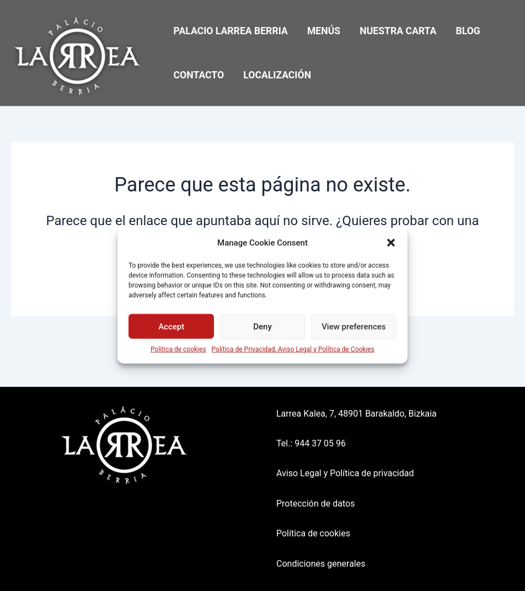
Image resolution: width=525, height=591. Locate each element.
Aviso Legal (299, 473)
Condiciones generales (320, 563)
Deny (262, 326)
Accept (171, 326)
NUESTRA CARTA (398, 30)
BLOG (468, 30)
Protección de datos (315, 503)
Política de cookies (178, 349)
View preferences (353, 326)
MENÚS (323, 30)
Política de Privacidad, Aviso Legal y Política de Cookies (293, 349)
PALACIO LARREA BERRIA (231, 30)
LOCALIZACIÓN (277, 75)
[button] (391, 242)
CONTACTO (199, 75)
